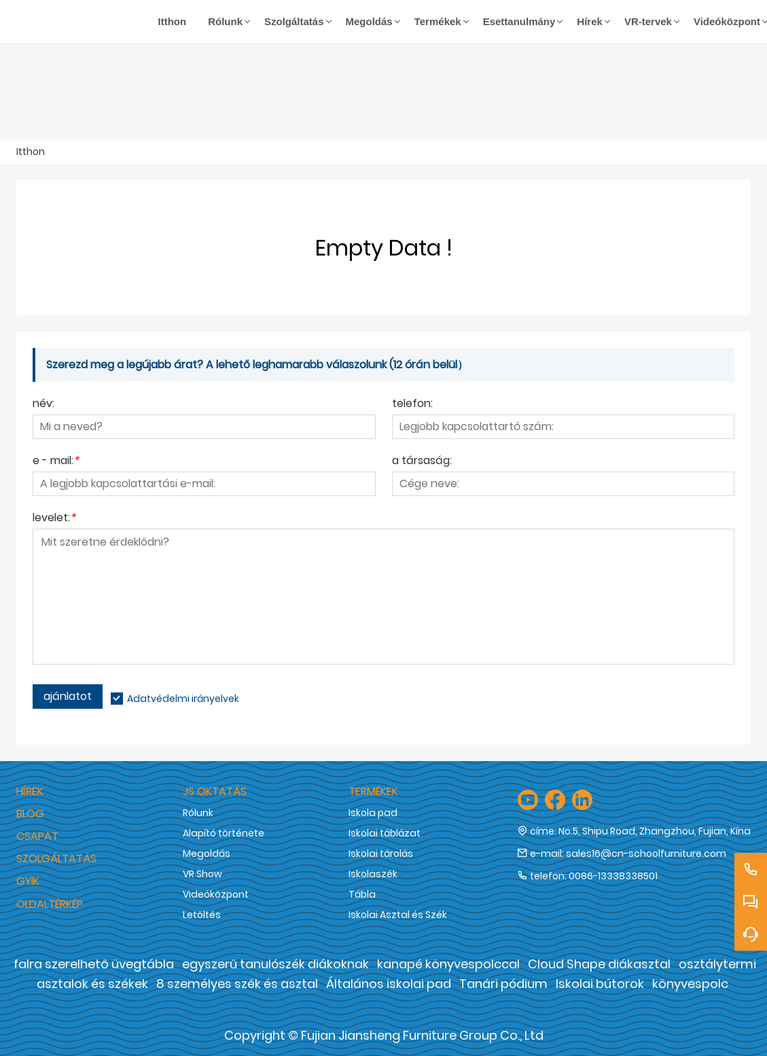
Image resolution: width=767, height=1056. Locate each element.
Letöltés (202, 914)
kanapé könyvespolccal (448, 963)
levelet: (54, 518)
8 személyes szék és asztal (237, 983)
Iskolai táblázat (385, 833)
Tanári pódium (503, 983)
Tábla (362, 894)
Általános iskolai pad (388, 983)
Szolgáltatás (56, 858)
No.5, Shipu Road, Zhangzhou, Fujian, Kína (654, 831)
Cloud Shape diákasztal (599, 963)
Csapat (37, 836)
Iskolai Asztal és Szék (398, 914)
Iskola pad (373, 813)
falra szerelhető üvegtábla (94, 963)
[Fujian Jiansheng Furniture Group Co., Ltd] (81, 21)
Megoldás (206, 853)
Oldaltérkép (49, 904)
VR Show (202, 874)
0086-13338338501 (613, 876)
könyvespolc (690, 983)
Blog (30, 814)
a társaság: (422, 461)
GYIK (27, 881)
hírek (29, 791)
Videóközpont (216, 894)
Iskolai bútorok (600, 983)
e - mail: (56, 461)
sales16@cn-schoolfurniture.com (646, 853)
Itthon (30, 151)
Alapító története (223, 833)
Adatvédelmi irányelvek (183, 698)
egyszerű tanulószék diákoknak (275, 963)
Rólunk (198, 813)
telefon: (412, 404)
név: (43, 404)
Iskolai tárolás (381, 853)
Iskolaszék (373, 874)
